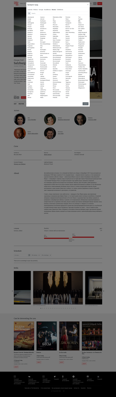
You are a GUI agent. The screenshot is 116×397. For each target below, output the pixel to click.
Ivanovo (42, 17)
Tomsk (67, 91)
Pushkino (68, 21)
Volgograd (81, 46)
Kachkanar (43, 21)
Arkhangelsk (31, 23)
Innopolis (30, 93)
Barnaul (30, 36)
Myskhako (55, 28)
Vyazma (80, 55)
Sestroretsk (69, 51)
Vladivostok (81, 42)
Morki (54, 23)
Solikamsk (68, 65)
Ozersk (54, 76)
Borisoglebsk (31, 47)
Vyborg (80, 57)
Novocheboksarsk (57, 55)
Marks (41, 97)
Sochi (67, 63)
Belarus (35, 9)
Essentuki (30, 82)
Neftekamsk (56, 42)
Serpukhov (68, 49)
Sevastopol (69, 53)
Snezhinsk (68, 61)
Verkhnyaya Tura (82, 36)
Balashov (30, 34)
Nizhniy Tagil (56, 49)
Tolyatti (68, 90)
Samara (68, 36)
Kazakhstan (47, 9)
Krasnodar (43, 63)
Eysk (29, 84)
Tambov (68, 84)
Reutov (67, 25)
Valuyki (80, 30)
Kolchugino (43, 49)
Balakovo (30, 32)
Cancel (85, 104)
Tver (79, 17)
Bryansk (30, 51)
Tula (67, 97)
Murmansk (55, 26)
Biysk (29, 42)
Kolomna (42, 51)
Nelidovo (55, 44)
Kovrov (42, 61)
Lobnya (42, 86)
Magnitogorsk (43, 95)
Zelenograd (81, 82)
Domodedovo (31, 72)
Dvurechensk (31, 74)
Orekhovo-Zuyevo (57, 70)
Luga (41, 88)
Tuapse (67, 95)
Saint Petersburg (70, 32)
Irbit (29, 95)
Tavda (67, 86)
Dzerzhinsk (30, 76)
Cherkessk (30, 67)
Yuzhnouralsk (81, 70)
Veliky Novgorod (82, 32)
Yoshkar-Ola (81, 67)
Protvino (68, 17)
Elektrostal (31, 78)
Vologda (80, 47)
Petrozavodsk (56, 95)
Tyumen (80, 19)
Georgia (41, 9)
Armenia (30, 9)
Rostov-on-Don (70, 28)
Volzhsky (80, 49)
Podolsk (55, 97)
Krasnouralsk (43, 67)
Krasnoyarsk (43, 69)
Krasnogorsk (43, 65)
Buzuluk (30, 57)
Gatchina (30, 88)
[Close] (88, 4)
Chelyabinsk (31, 63)
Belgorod (30, 40)
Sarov (67, 42)
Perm (54, 88)
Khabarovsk (43, 34)
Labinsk (42, 76)
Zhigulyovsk (81, 88)
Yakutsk (80, 59)
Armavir (30, 25)
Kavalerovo (43, 28)
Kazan (42, 30)
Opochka (55, 69)
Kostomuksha (43, 57)
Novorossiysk (56, 61)
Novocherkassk (57, 57)
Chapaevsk (30, 59)
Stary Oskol (69, 69)
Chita (29, 70)
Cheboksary (31, 61)
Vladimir (80, 40)
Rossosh (68, 26)
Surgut (67, 72)
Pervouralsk (56, 90)
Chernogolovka (32, 69)
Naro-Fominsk (56, 40)
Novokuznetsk (57, 59)
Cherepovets (31, 65)
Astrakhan (30, 30)
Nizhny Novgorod (57, 51)
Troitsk (67, 93)
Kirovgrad (42, 42)
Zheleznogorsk (82, 84)
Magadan (42, 93)
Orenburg (55, 74)
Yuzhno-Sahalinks (83, 69)
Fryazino (30, 86)
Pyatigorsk (68, 23)
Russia (54, 9)
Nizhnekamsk (56, 46)
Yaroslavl (80, 63)
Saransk (68, 38)
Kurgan (42, 72)
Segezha (68, 44)
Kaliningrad (43, 23)
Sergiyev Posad (69, 46)
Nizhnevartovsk (57, 47)
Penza (54, 86)
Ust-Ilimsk (81, 26)
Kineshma (42, 36)
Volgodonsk (81, 44)
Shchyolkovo (69, 55)
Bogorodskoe (31, 44)
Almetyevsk (31, 17)
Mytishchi (55, 30)
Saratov (68, 40)
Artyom (30, 26)
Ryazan (67, 30)
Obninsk (55, 65)
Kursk (41, 74)
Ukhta (79, 23)
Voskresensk (81, 53)
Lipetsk (42, 84)
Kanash (42, 26)
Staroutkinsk (69, 67)
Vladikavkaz (81, 38)
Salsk (67, 34)
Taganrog (68, 82)
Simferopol (69, 57)
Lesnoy (42, 82)
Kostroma (43, 59)
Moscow (55, 25)
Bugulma (30, 53)
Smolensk (68, 59)
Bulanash (30, 55)
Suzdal (67, 74)
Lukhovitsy (43, 90)
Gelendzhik (30, 90)
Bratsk (29, 49)
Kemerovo (43, 32)
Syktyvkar (68, 78)
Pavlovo (55, 78)
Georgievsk (30, 91)
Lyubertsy (42, 91)
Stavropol (68, 70)
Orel (54, 72)
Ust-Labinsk (81, 28)
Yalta (79, 61)
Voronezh (80, 51)
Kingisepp (42, 38)
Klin (41, 47)
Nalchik (55, 38)
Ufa (79, 21)
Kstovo (42, 70)
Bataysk (30, 38)
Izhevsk (42, 19)
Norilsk (55, 53)
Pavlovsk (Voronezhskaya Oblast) (57, 82)
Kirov (41, 40)
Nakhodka (55, 36)
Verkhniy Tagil (81, 34)
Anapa (29, 21)
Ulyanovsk (81, 25)
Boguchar (30, 46)
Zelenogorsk (81, 76)
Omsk (54, 67)
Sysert (67, 80)
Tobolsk (68, 88)
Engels (29, 80)
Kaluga (42, 25)
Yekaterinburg (81, 65)
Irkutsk (29, 97)
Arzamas (30, 28)
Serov (67, 47)
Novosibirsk (56, 63)
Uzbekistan (60, 9)
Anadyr (29, 19)
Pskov (67, 19)
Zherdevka (81, 86)
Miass (54, 21)
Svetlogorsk (69, 76)
